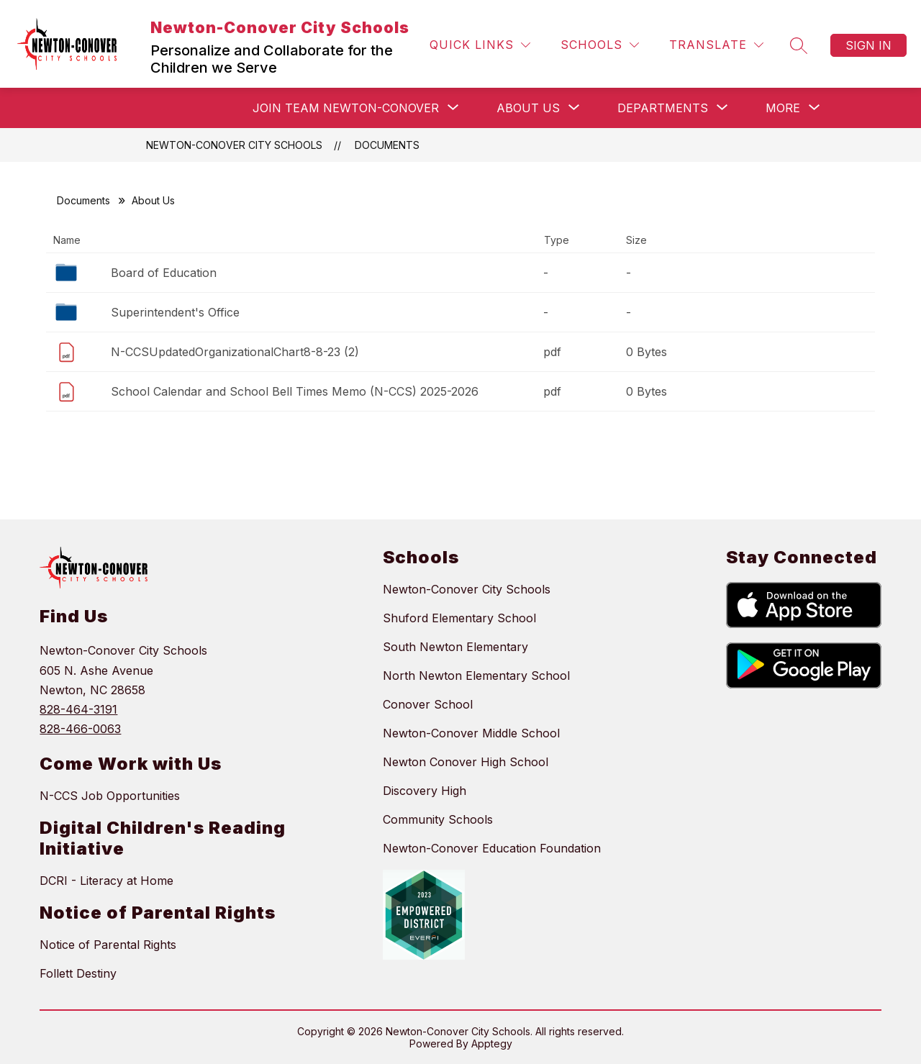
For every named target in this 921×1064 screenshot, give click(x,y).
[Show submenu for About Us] (528, 108)
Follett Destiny (78, 973)
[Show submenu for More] (783, 108)
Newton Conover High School (465, 762)
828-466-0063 (80, 729)
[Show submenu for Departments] (662, 108)
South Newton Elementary (455, 647)
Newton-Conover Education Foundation (492, 848)
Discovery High (424, 790)
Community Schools (438, 819)
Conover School (428, 704)
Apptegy (491, 1043)
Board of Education (164, 272)
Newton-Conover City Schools (234, 145)
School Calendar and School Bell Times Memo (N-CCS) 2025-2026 (294, 391)
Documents (387, 145)
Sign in (868, 45)
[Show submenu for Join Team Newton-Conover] (346, 108)
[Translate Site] (716, 45)
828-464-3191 (78, 709)
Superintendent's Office (175, 312)
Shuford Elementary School (459, 618)
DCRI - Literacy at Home (106, 880)
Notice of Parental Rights (108, 944)
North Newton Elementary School (476, 675)
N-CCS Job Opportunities (110, 795)
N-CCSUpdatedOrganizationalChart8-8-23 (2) (235, 352)
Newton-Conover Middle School (471, 733)
